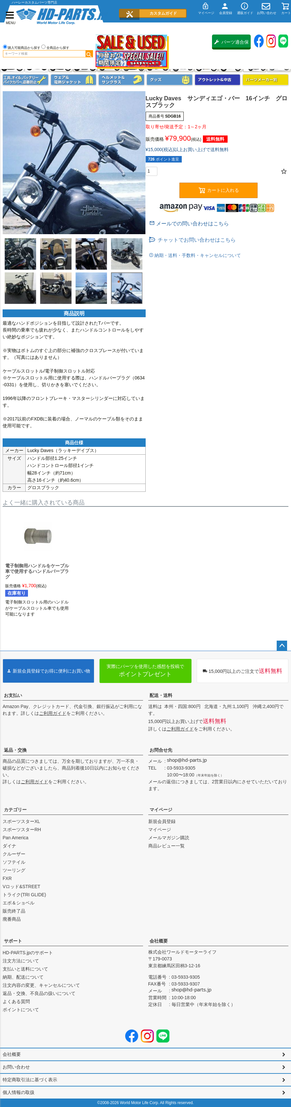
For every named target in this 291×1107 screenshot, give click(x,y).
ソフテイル (14, 862)
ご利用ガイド (52, 713)
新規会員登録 (162, 821)
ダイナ (9, 845)
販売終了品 (14, 911)
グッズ (169, 80)
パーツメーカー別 (265, 80)
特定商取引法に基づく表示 (30, 1079)
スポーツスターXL (21, 821)
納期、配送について (23, 977)
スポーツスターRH (22, 829)
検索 (89, 53)
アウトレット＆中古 (217, 80)
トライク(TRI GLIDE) (24, 894)
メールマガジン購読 (168, 837)
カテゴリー (15, 809)
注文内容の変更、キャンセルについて (41, 985)
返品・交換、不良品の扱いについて (39, 993)
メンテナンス (25, 80)
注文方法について (21, 960)
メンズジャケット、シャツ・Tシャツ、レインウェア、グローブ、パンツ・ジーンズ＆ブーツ (73, 80)
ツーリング (14, 870)
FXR (7, 878)
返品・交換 (15, 750)
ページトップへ (282, 646)
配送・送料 (161, 695)
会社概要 (159, 941)
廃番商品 (12, 919)
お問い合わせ (16, 1067)
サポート (13, 941)
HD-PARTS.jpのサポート (28, 952)
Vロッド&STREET (21, 886)
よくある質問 (16, 1001)
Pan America (15, 837)
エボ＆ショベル (18, 902)
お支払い (13, 695)
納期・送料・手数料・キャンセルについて (197, 255)
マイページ (161, 809)
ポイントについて (21, 1009)
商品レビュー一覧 (166, 845)
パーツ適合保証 (231, 44)
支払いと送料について (25, 969)
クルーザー (14, 854)
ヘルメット (121, 80)
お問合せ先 (161, 750)
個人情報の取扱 (18, 1092)
